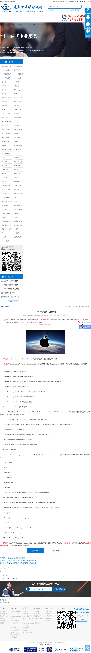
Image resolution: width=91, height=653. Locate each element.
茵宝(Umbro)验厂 (7, 189)
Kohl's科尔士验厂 (7, 149)
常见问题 (48, 611)
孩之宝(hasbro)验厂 (7, 90)
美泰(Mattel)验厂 (6, 129)
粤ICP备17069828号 (45, 645)
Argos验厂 (16, 121)
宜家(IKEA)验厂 (18, 98)
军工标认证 (37, 616)
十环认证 (36, 623)
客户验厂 (19, 24)
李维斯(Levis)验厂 (19, 157)
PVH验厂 (4, 209)
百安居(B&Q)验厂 (18, 221)
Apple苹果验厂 (6, 78)
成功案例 (52, 24)
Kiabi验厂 (4, 173)
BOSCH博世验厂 (18, 74)
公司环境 (2, 618)
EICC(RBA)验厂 (16, 620)
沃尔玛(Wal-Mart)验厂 (8, 82)
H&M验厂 (5, 161)
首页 (1, 24)
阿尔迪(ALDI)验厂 (7, 213)
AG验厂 (16, 197)
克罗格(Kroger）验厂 (19, 66)
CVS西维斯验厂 (6, 74)
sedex (60, 10)
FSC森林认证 (27, 614)
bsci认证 (55, 1)
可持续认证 (45, 24)
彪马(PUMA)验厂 (7, 121)
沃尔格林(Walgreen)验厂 (8, 193)
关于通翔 (2, 611)
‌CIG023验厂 (5, 241)
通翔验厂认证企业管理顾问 (17, 558)
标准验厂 (13, 24)
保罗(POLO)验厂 (6, 153)
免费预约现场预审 (9, 293)
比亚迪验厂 (17, 177)
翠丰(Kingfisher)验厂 (7, 233)
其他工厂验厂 (17, 237)
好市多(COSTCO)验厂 (8, 86)
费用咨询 (48, 618)
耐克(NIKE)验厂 (6, 133)
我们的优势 (3, 616)
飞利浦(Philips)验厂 (19, 225)
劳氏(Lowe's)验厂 (7, 229)
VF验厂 (4, 157)
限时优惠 (48, 614)
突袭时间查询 (11, 285)
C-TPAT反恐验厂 (16, 634)
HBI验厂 (4, 217)
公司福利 (2, 620)
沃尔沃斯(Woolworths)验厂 (21, 193)
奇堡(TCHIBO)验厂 (19, 161)
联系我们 (58, 24)
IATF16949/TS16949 (28, 623)
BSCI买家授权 (11, 289)
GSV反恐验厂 (15, 632)
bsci (57, 10)
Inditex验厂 (17, 169)
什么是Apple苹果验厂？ (12, 578)
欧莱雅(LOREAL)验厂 (8, 225)
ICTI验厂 (14, 637)
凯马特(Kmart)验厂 (19, 113)
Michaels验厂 (5, 205)
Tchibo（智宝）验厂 (7, 70)
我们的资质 (3, 614)
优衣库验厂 (17, 70)
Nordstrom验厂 (6, 141)
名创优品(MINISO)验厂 (8, 201)
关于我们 (6, 24)
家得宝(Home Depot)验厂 (9, 137)
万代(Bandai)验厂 (6, 221)
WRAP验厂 (14, 623)
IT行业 (38, 24)
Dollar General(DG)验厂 (20, 149)
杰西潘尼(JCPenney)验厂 (20, 86)
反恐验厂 (77, 10)
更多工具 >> (13, 302)
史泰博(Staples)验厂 (19, 125)
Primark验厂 (5, 165)
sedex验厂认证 (64, 1)
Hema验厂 (16, 213)
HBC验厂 (16, 217)
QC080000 (26, 627)
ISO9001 (65, 10)
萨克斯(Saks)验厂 (18, 145)
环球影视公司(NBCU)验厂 (21, 185)
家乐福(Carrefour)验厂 (8, 106)
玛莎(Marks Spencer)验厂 (20, 137)
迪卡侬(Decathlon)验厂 (8, 125)
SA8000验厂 (14, 630)
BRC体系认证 (27, 616)
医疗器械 (32, 24)
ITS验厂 (4, 237)
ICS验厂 (4, 145)
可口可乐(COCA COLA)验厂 (21, 102)
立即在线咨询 (59, 589)
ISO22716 (25, 630)
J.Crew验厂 (5, 177)
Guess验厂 (16, 141)
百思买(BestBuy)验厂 (19, 110)
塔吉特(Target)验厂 (19, 90)
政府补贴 (36, 614)
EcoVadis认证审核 (18, 189)
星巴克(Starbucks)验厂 (8, 102)
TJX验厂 (16, 153)
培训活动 (48, 616)
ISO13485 (25, 625)
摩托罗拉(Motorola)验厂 (20, 209)
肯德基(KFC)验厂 (7, 185)
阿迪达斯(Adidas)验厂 (20, 117)
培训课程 (36, 611)
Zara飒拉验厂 (5, 169)
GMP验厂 (16, 201)
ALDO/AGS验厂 (6, 197)
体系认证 (26, 24)
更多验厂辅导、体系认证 (84, 1)
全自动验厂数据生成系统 (11, 297)
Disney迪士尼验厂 (18, 78)
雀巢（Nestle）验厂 (7, 66)
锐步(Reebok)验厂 (18, 205)
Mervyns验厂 (17, 165)
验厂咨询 (78, 306)
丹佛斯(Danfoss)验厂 (19, 181)
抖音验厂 (4, 181)
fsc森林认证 (72, 1)
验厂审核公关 (11, 281)
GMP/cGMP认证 (27, 632)
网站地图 (48, 620)
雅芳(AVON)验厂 (6, 98)
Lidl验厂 (16, 229)
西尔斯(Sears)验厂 (18, 133)
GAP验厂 (16, 233)
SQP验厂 (4, 110)
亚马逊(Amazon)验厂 (7, 94)
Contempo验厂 (17, 173)
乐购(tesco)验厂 (6, 113)
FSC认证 (71, 10)
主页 (73, 306)
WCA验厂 (16, 82)
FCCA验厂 (16, 106)
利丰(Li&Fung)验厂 (7, 117)
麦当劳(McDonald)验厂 (20, 94)
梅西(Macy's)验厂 (18, 129)
